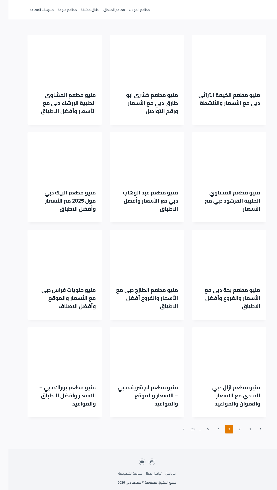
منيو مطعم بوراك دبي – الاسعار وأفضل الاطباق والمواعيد (59, 395)
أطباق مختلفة (81, 10)
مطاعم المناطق (106, 10)
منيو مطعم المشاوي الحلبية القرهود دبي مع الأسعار (224, 201)
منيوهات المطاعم (33, 10)
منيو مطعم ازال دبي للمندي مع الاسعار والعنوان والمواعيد (228, 395)
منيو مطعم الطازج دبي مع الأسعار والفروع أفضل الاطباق (138, 298)
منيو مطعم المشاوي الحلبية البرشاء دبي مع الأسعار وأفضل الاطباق (60, 103)
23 (184, 429)
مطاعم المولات (130, 10)
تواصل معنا (145, 473)
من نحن (162, 473)
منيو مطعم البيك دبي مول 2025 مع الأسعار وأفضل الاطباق (61, 201)
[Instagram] (143, 462)
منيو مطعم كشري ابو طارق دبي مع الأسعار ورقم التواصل (143, 103)
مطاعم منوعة (58, 10)
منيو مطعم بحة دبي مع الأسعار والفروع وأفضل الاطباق (224, 298)
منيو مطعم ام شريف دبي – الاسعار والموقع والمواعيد (139, 395)
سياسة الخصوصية (122, 473)
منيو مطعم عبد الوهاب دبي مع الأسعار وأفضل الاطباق (141, 201)
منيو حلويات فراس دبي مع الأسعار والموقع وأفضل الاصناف (60, 298)
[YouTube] (133, 462)
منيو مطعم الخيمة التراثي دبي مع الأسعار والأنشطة (221, 99)
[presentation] (221, 60)
